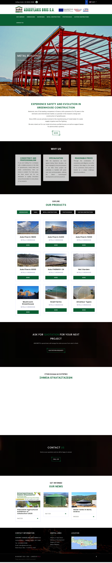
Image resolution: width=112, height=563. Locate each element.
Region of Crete (54, 543)
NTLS (39, 557)
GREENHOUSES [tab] (23, 212)
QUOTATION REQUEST (56, 351)
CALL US (56, 460)
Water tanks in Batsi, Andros (82, 511)
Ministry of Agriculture (56, 538)
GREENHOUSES (31, 17)
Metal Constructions (53, 17)
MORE (56, 133)
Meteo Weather (54, 545)
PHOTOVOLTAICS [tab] (67, 212)
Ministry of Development (57, 541)
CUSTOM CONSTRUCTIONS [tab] (85, 212)
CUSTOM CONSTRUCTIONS (81, 17)
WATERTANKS (41, 17)
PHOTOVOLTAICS (67, 17)
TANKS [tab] (35, 212)
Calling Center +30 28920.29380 (24, 2)
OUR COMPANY (20, 17)
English (92, 2)
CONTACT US (19, 22)
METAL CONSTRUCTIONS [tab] (50, 212)
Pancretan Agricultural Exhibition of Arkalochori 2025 (27, 512)
